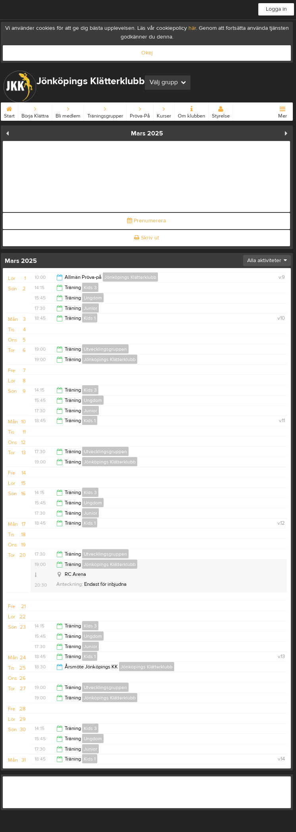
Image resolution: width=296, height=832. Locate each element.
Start (9, 110)
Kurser (164, 110)
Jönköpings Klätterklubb (130, 277)
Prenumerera (146, 220)
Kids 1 (90, 318)
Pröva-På (140, 110)
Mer (282, 110)
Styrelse (221, 110)
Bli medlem (68, 110)
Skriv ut (146, 237)
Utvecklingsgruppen (105, 349)
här (192, 28)
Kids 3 (90, 287)
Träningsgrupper (105, 110)
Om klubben (191, 110)
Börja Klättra (35, 110)
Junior (90, 308)
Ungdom (93, 298)
